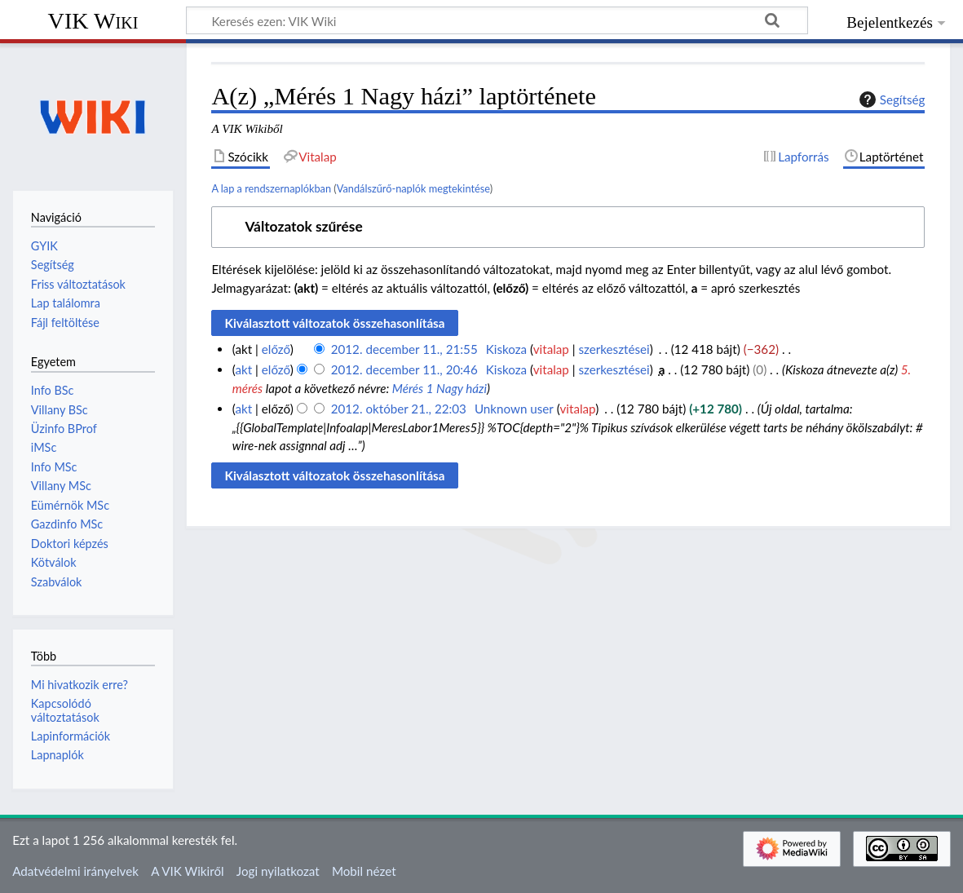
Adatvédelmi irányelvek (75, 871)
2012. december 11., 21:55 (404, 349)
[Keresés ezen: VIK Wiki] (497, 20)
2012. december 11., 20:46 (404, 369)
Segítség (890, 99)
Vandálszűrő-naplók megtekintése (413, 188)
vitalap (551, 349)
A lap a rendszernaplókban (271, 188)
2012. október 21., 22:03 (398, 408)
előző (276, 349)
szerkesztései (613, 349)
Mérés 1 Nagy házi (439, 388)
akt (243, 369)
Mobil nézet (364, 871)
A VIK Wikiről (187, 871)
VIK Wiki (93, 20)
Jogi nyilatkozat (278, 871)
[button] (568, 227)
